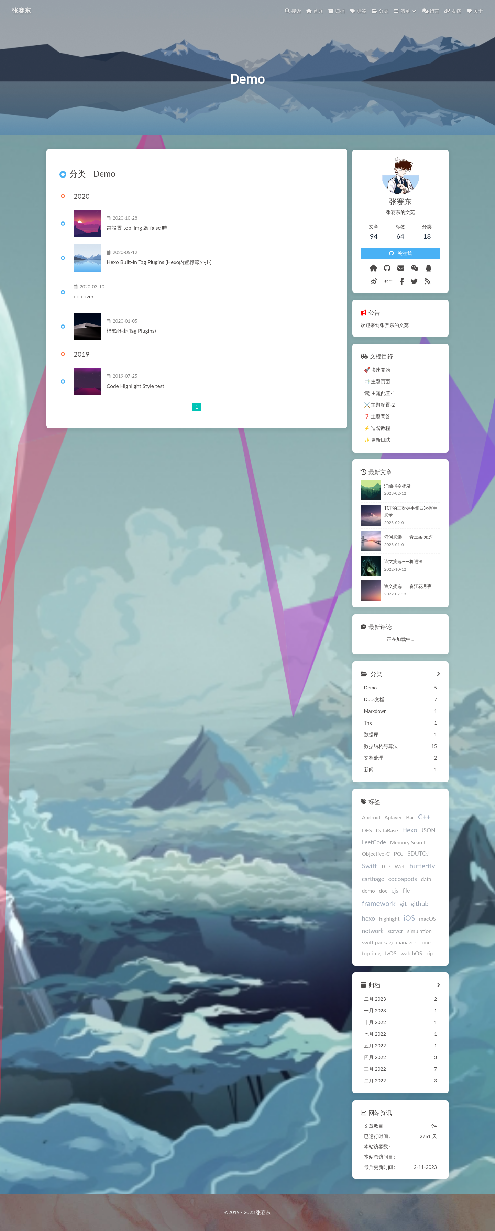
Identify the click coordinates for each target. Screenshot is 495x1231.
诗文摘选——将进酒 (400, 563)
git (400, 905)
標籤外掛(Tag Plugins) (132, 333)
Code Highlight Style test (136, 388)
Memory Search (405, 844)
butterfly (419, 867)
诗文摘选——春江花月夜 (405, 587)
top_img (368, 954)
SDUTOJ (415, 854)
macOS (424, 919)
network (370, 932)
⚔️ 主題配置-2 (376, 406)
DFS (364, 831)
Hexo (406, 831)
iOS (406, 919)
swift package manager (386, 943)
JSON (425, 831)
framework (376, 905)
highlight (386, 919)
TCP (382, 868)
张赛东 (21, 10)
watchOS (408, 954)
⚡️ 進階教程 (374, 429)
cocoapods (399, 880)
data (423, 880)
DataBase (384, 831)
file (403, 892)
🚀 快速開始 (374, 371)
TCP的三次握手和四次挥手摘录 (410, 512)
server (392, 932)
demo (365, 892)
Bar (407, 818)
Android (368, 818)
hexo (365, 919)
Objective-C (373, 855)
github (417, 905)
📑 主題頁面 (374, 383)
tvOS (388, 954)
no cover (85, 299)
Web (397, 868)
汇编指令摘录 (394, 487)
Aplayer (390, 818)
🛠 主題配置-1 (376, 394)
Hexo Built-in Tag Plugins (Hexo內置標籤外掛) (160, 265)
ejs (391, 892)
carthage (370, 880)
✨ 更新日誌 (374, 441)
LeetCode (371, 843)
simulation (416, 932)
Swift (366, 867)
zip (426, 954)
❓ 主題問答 (374, 418)
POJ (395, 854)
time (422, 944)
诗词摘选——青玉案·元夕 (405, 538)
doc (380, 892)
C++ (421, 817)
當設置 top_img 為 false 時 (138, 230)
